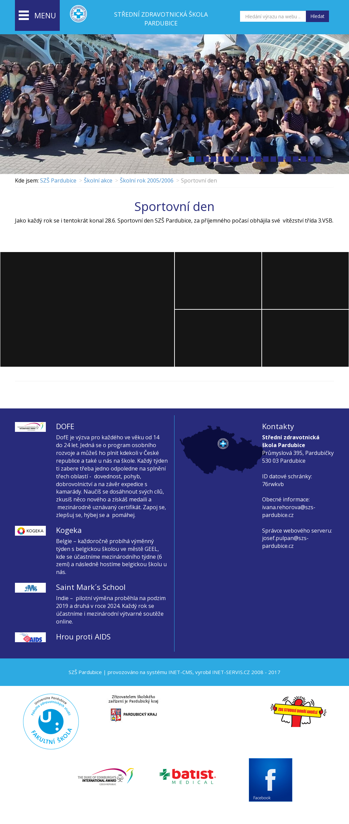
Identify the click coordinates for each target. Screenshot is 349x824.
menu (37, 16)
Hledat (317, 16)
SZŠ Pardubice (58, 180)
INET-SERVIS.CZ (231, 672)
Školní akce (98, 180)
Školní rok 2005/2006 (146, 180)
